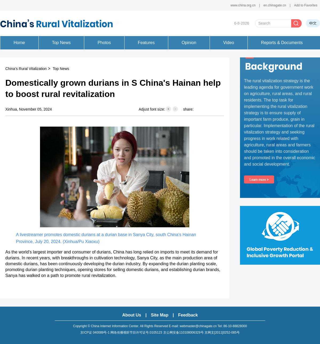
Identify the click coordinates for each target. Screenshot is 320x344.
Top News (61, 69)
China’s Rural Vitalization (26, 69)
